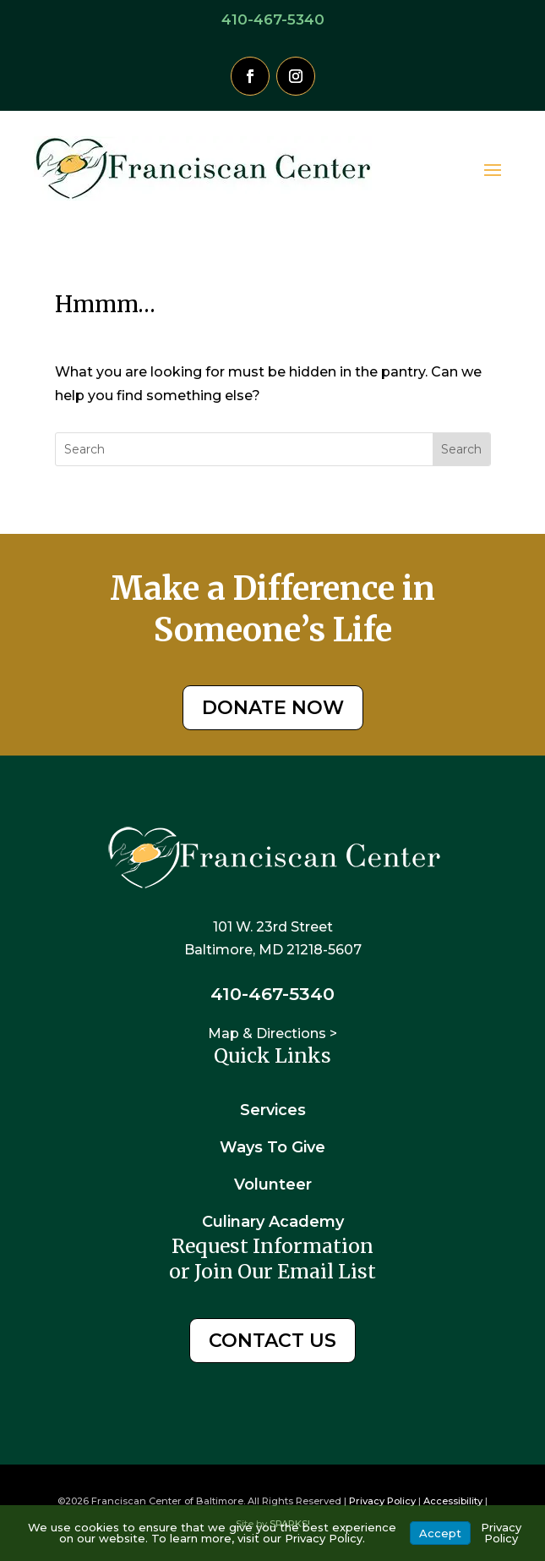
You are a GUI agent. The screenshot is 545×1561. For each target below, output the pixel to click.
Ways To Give (272, 1147)
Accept (440, 1533)
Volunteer (273, 1184)
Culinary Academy (273, 1221)
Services (273, 1110)
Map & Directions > (272, 1033)
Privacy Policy (382, 1501)
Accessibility (452, 1501)
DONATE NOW (273, 707)
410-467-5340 (272, 19)
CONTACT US (272, 1340)
